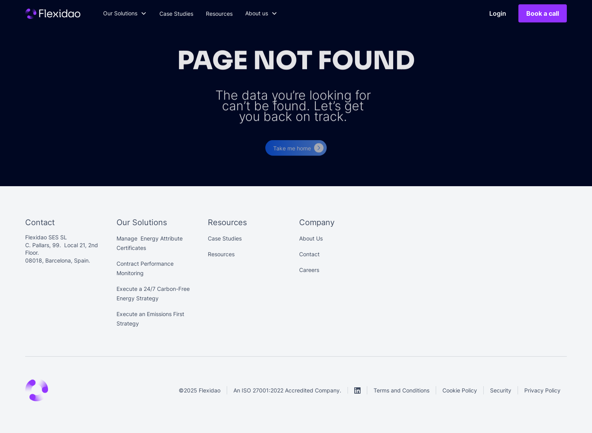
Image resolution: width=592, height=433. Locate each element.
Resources (219, 13)
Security (500, 390)
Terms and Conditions (401, 390)
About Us (311, 238)
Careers (309, 269)
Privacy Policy (542, 390)
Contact (309, 254)
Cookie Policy (459, 390)
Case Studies (176, 13)
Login (497, 13)
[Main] (52, 13)
